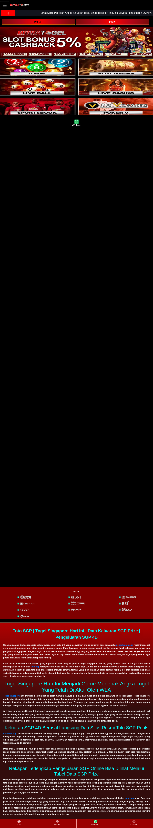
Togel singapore (11, 696)
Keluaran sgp (10, 733)
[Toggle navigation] (4, 5)
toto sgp (35, 666)
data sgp (129, 798)
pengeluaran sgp (124, 645)
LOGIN (112, 22)
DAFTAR (38, 22)
